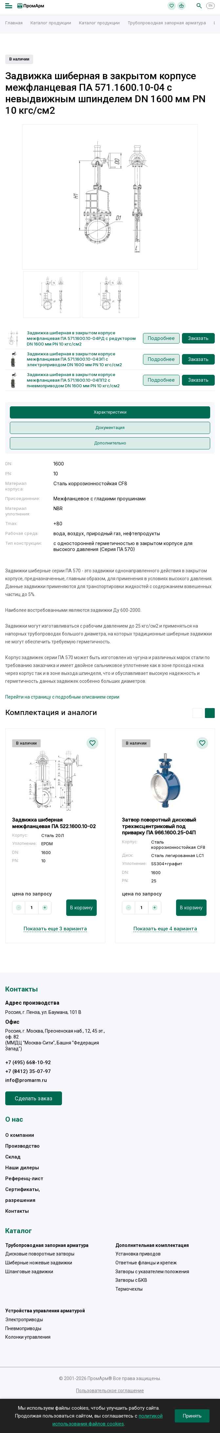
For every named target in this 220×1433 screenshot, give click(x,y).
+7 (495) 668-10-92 (28, 1062)
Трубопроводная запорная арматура (167, 22)
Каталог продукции (50, 22)
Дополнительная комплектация (152, 1245)
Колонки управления (27, 1337)
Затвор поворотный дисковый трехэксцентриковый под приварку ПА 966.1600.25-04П (159, 826)
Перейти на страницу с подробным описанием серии (62, 697)
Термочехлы (129, 1289)
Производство (22, 1146)
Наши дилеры (22, 1168)
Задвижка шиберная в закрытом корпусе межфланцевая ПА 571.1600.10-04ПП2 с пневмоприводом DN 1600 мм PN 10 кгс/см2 (73, 380)
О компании (19, 1135)
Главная (14, 22)
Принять (192, 1416)
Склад (12, 1157)
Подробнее (161, 338)
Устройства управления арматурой (45, 1310)
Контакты (17, 1211)
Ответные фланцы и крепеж (146, 1262)
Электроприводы (24, 1319)
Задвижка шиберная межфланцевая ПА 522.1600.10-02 (54, 823)
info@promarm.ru (26, 1080)
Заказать (198, 338)
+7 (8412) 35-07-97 (28, 1071)
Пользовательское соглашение (110, 1390)
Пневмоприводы (23, 1328)
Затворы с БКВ (131, 1280)
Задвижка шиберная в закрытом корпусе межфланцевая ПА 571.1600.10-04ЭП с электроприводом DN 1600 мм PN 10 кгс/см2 (74, 359)
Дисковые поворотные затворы (39, 1253)
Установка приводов (138, 1253)
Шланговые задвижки (29, 1271)
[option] (110, 197)
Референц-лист (24, 1179)
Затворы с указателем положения (152, 1271)
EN (210, 5)
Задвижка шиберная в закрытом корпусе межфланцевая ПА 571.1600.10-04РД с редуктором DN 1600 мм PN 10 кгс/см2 (81, 338)
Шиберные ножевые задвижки (38, 1262)
